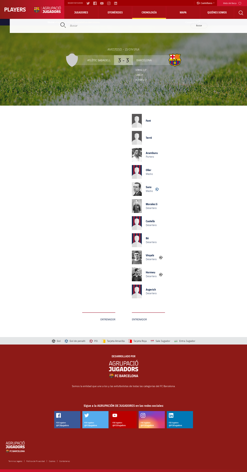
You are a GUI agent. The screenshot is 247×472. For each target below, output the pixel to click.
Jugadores (81, 12)
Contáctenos (64, 461)
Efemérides (115, 12)
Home (51, 22)
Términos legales (15, 461)
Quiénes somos (217, 12)
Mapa (183, 12)
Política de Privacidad (35, 461)
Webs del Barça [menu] (232, 2)
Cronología (149, 12)
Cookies (52, 461)
